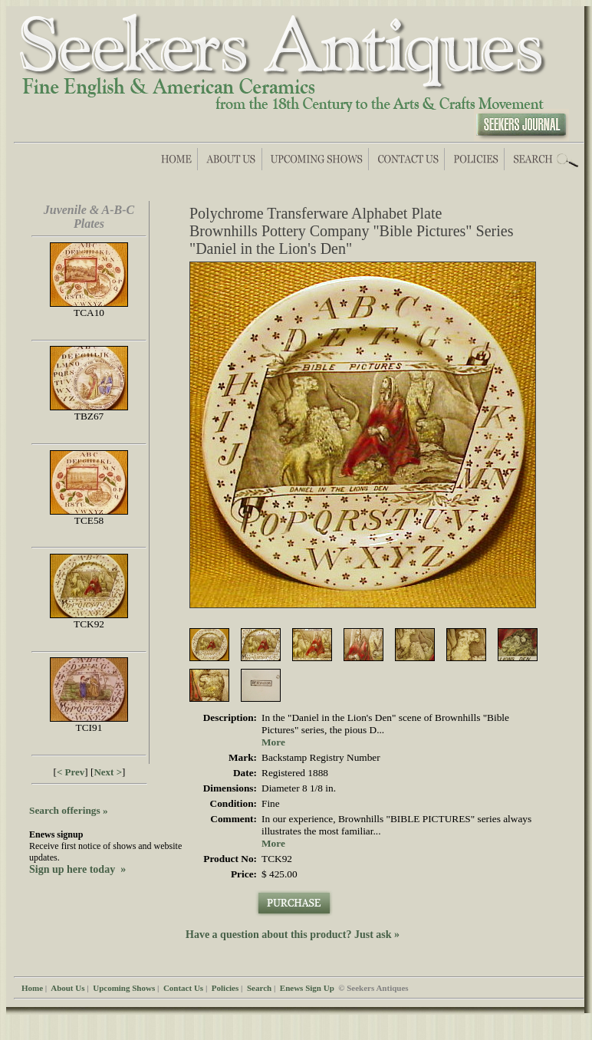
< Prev (70, 772)
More (273, 742)
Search (259, 987)
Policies (225, 987)
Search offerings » (68, 810)
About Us (67, 987)
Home (32, 987)
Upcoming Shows (124, 987)
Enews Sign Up (307, 987)
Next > (108, 772)
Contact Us (183, 987)
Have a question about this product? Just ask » (293, 934)
